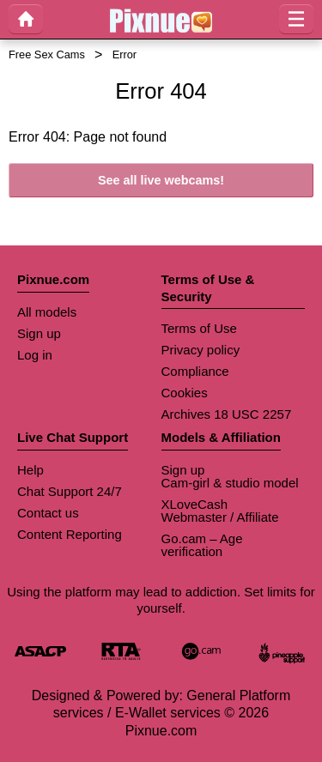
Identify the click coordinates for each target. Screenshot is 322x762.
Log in (34, 355)
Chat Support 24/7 (69, 491)
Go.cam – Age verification (202, 545)
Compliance (195, 371)
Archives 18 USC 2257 (226, 414)
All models (46, 312)
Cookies (184, 392)
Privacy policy (200, 349)
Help (30, 470)
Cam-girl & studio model (230, 482)
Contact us (48, 512)
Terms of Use (199, 328)
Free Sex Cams (47, 54)
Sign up (39, 333)
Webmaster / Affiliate (220, 517)
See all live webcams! (161, 180)
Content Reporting (69, 534)
